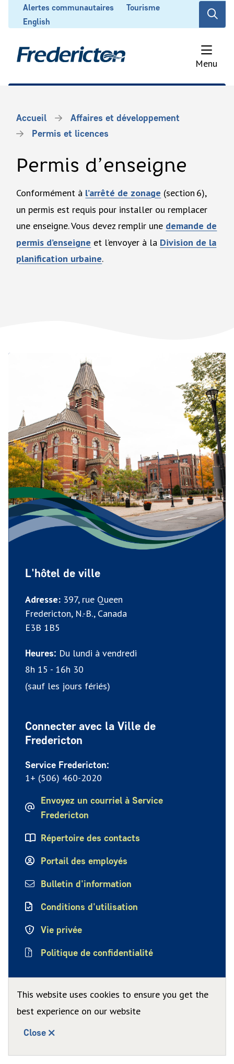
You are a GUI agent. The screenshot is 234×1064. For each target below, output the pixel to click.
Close (35, 1032)
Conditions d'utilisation (89, 907)
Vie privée (61, 930)
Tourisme (143, 8)
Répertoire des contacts (90, 838)
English (36, 22)
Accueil (31, 118)
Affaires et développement (125, 118)
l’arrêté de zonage (123, 193)
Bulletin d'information (86, 884)
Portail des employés (84, 861)
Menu (206, 63)
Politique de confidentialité (98, 953)
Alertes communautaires (68, 8)
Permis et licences (70, 133)
